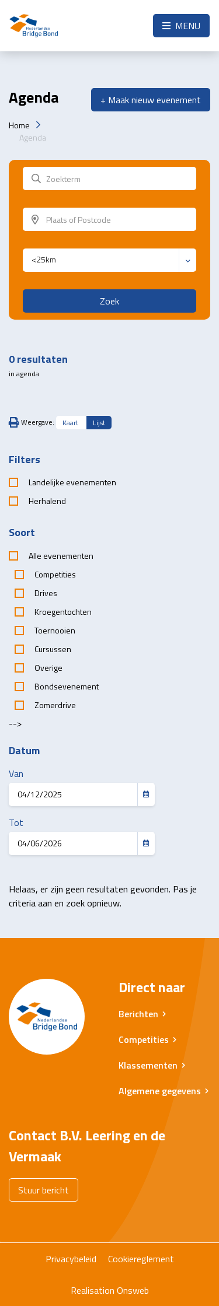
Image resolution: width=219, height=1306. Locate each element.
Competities (144, 1039)
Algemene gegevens (160, 1091)
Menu (181, 26)
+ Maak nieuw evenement (150, 100)
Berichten (138, 1014)
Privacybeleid (71, 1259)
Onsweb (133, 1290)
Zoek (109, 301)
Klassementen (148, 1065)
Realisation (92, 1290)
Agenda (32, 137)
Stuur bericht (43, 1190)
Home (19, 125)
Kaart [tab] (70, 422)
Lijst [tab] (99, 422)
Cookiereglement (141, 1259)
